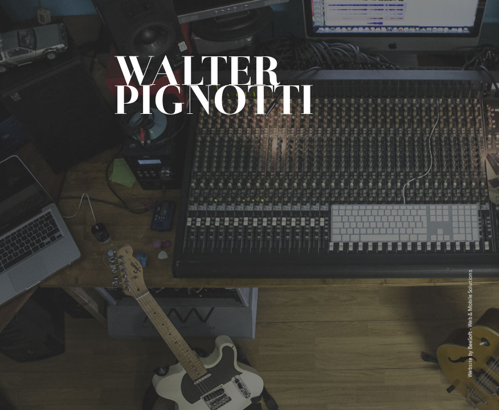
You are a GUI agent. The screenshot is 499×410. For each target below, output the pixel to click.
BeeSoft (470, 340)
